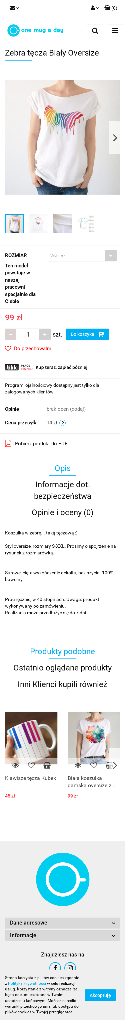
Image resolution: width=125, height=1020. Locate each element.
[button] (111, 8)
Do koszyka (87, 334)
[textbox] (75, 255)
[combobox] (82, 255)
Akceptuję (100, 995)
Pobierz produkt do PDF (36, 443)
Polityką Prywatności (27, 983)
